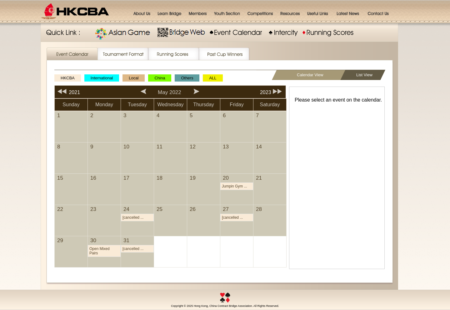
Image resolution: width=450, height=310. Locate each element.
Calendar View (310, 74)
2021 (67, 92)
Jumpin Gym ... (234, 186)
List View (364, 74)
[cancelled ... (132, 217)
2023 (273, 92)
